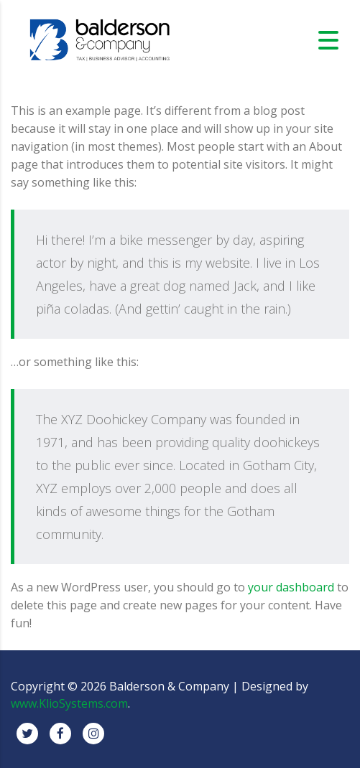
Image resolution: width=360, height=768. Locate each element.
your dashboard (291, 587)
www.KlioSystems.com (69, 703)
